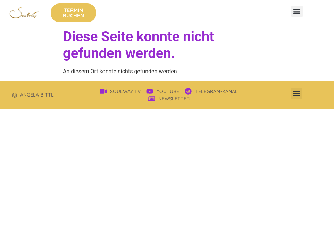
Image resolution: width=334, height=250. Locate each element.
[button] (297, 11)
